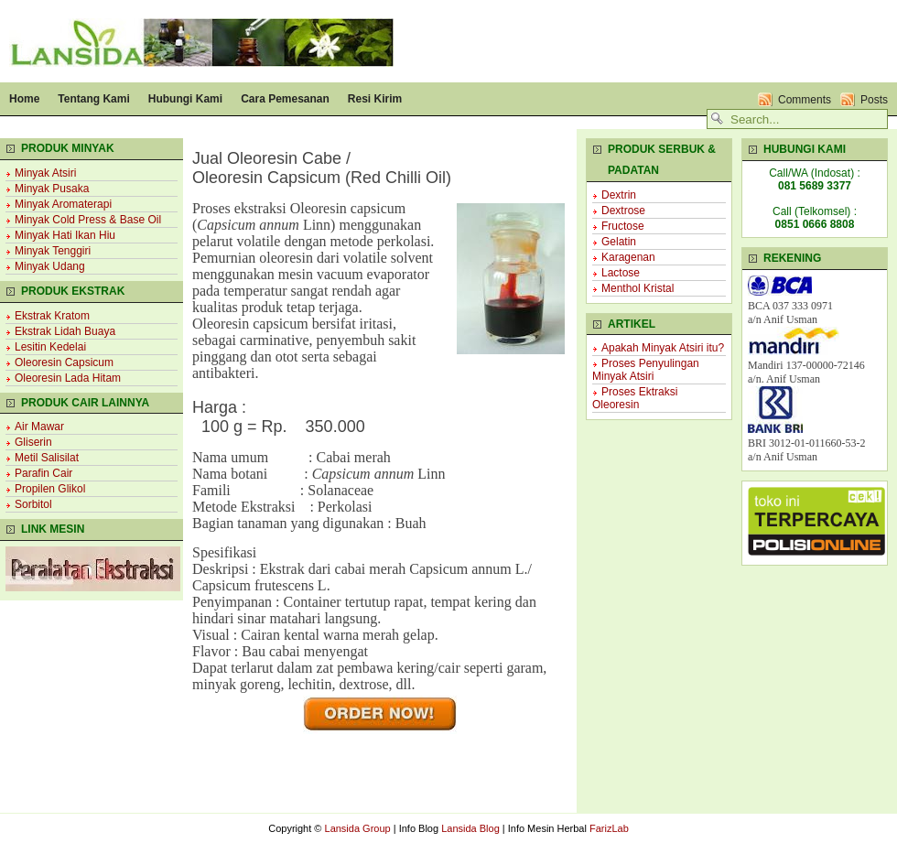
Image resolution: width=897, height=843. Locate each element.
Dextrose (623, 210)
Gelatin (618, 241)
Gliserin (33, 442)
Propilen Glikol (50, 488)
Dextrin (618, 195)
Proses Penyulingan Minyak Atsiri (645, 370)
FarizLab (609, 828)
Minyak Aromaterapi (63, 204)
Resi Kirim (375, 98)
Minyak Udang (50, 266)
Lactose (620, 272)
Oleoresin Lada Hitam (68, 378)
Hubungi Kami (185, 98)
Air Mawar (39, 426)
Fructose (622, 226)
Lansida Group (358, 828)
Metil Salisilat (47, 457)
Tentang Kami (93, 98)
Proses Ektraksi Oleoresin (634, 398)
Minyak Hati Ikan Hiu (65, 235)
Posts (874, 99)
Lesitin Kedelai (50, 346)
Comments (804, 99)
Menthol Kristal (637, 288)
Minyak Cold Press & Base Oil (88, 219)
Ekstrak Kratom (52, 315)
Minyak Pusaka (52, 188)
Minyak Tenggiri (53, 250)
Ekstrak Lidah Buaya (65, 331)
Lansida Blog (470, 828)
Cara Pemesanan (285, 98)
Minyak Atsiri (45, 173)
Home (24, 98)
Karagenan (628, 257)
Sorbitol (33, 504)
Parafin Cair (43, 473)
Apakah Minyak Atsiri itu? (662, 347)
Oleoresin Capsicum (64, 362)
